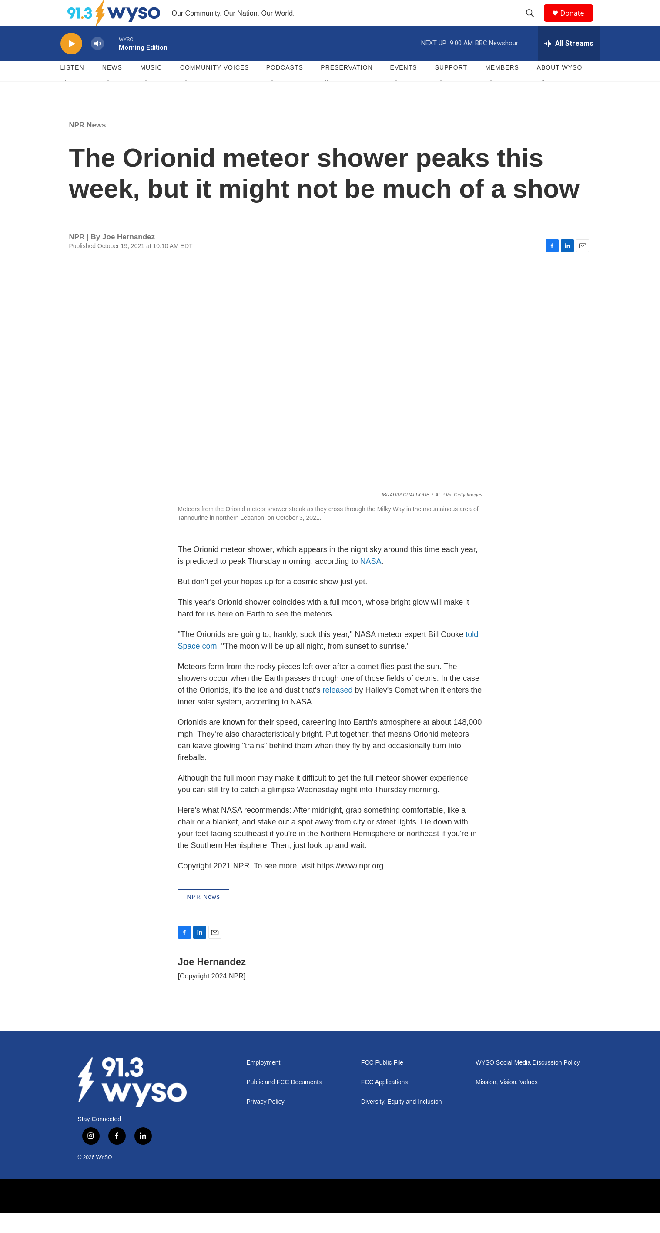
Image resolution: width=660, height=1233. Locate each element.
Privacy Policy (266, 1121)
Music (151, 87)
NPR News (87, 145)
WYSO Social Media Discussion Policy (528, 1082)
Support (451, 87)
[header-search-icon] (534, 23)
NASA (370, 580)
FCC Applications (384, 1102)
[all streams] (569, 63)
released (338, 709)
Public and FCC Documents (284, 1102)
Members (502, 87)
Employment (264, 1082)
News (112, 87)
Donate (577, 22)
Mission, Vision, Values (507, 1102)
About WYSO (560, 87)
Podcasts (284, 87)
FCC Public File (382, 1082)
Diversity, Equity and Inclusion (401, 1121)
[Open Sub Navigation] (67, 100)
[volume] (97, 63)
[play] (71, 63)
